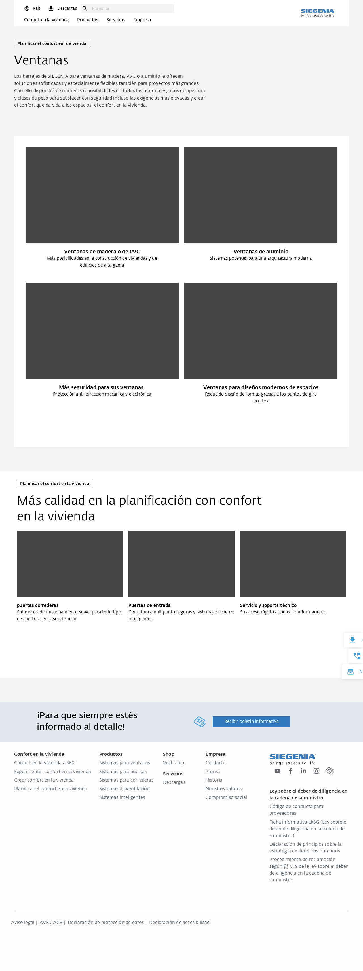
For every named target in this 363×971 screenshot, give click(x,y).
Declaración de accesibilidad (179, 923)
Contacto (216, 763)
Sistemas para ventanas (124, 763)
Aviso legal (22, 923)
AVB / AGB (51, 923)
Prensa (213, 772)
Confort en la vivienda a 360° (45, 763)
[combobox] (131, 8)
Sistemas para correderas (126, 780)
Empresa (142, 20)
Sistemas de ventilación (124, 789)
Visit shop (173, 763)
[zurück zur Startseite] (317, 13)
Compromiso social (226, 797)
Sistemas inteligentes (122, 797)
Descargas (174, 782)
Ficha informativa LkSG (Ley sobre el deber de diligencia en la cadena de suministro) (308, 829)
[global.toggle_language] (32, 8)
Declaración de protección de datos (106, 923)
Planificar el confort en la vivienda (50, 789)
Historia (214, 780)
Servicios (116, 20)
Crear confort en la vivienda (44, 780)
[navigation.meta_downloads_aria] (62, 8)
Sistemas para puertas (123, 772)
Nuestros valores (224, 789)
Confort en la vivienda (46, 20)
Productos (87, 20)
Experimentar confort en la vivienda (52, 772)
